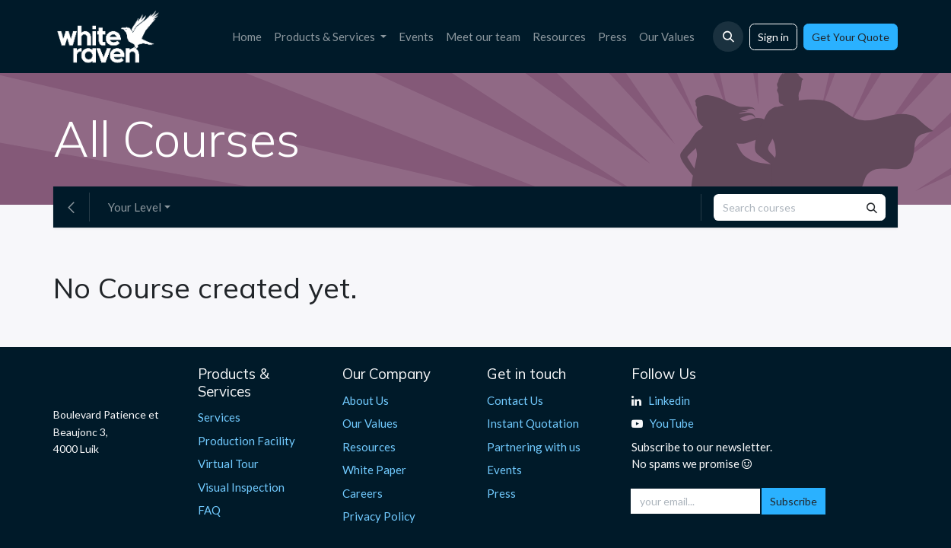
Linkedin (669, 400)
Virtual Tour (228, 463)
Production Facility (246, 441)
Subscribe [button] (793, 501)
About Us (365, 400)
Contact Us (515, 400)
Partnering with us (533, 447)
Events (504, 469)
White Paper (374, 469)
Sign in (773, 36)
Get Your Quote (850, 36)
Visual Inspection (241, 487)
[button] (728, 36)
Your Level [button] (134, 207)
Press (501, 493)
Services (219, 417)
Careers (362, 493)
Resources (369, 447)
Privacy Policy (378, 516)
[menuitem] (247, 37)
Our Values (370, 423)
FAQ (209, 510)
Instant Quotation (533, 423)
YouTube (672, 423)
